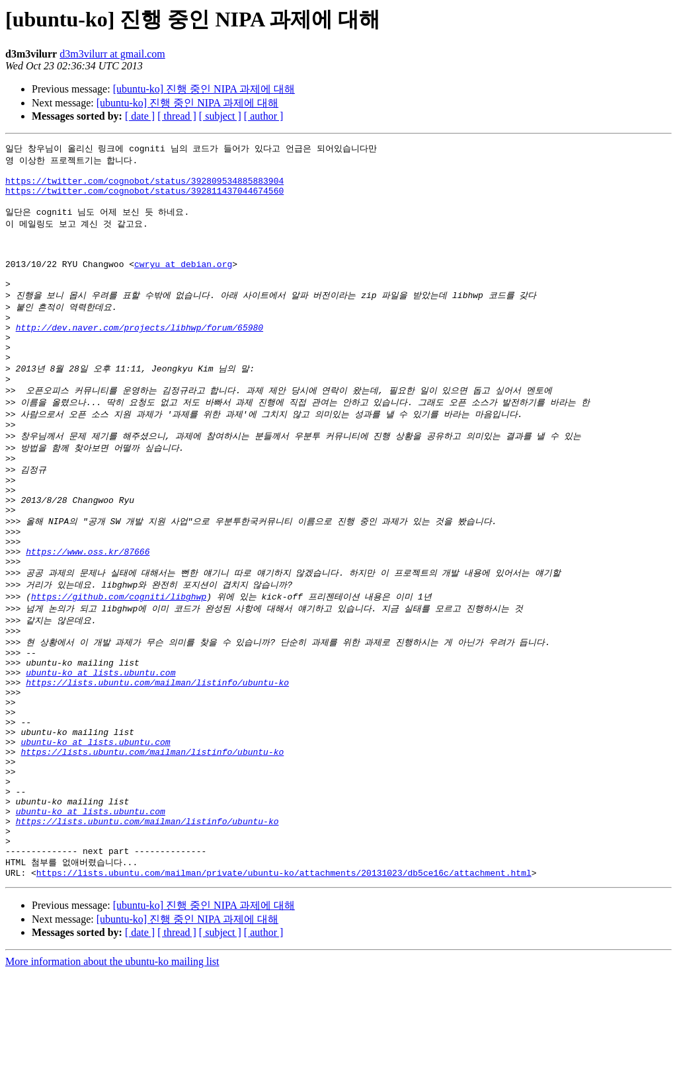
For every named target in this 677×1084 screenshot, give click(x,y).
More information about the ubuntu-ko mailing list (112, 1072)
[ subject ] (220, 116)
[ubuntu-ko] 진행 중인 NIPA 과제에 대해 (204, 89)
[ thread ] (176, 116)
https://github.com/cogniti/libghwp (118, 659)
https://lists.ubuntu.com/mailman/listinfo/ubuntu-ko (157, 757)
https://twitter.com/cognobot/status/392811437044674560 (144, 198)
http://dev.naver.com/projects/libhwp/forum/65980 (139, 355)
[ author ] (264, 116)
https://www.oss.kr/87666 (87, 610)
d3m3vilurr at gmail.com (112, 53)
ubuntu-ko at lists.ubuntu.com (100, 745)
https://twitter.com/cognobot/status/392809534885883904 (144, 186)
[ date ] (140, 116)
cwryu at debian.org (183, 282)
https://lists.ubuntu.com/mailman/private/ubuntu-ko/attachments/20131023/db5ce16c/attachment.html (284, 983)
